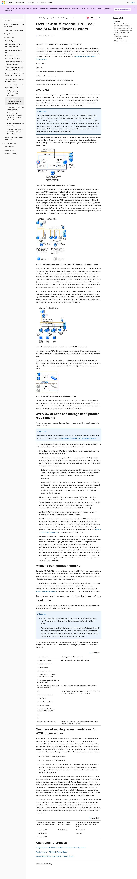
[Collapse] (23, 16)
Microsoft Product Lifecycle (56, 8)
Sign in (133, 2)
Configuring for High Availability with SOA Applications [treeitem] (13, 93)
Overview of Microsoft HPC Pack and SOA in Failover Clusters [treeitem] (14, 101)
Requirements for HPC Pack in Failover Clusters (78, 438)
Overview (117, 21)
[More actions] (99, 17)
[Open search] (128, 2)
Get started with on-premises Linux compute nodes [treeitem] (13, 45)
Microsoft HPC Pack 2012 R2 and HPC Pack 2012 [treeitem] (14, 26)
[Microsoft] (3, 2)
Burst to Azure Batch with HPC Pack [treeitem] (14, 51)
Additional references (120, 41)
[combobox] (13, 20)
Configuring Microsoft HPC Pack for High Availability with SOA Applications (61, 848)
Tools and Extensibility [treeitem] (10, 153)
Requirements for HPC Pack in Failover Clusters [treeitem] (15, 108)
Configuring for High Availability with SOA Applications (57, 18)
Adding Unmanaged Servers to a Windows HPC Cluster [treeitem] (14, 69)
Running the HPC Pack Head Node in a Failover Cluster (55, 856)
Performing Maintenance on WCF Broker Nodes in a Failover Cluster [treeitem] (15, 131)
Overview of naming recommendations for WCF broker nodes (122, 36)
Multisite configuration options (46, 591)
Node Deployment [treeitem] (10, 41)
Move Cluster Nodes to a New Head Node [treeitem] (14, 139)
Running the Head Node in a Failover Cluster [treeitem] (15, 125)
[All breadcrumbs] (37, 17)
